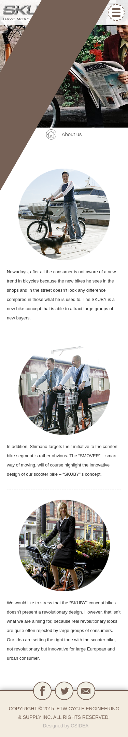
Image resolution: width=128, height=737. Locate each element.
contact (86, 691)
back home (51, 134)
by (67, 725)
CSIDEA (79, 725)
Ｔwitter (64, 691)
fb (42, 691)
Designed (53, 725)
